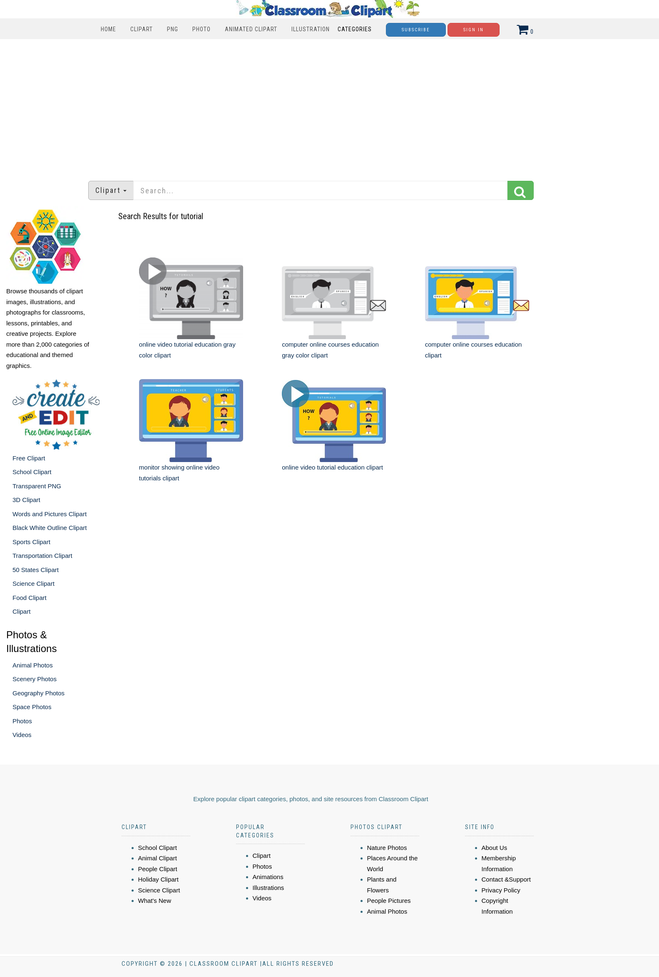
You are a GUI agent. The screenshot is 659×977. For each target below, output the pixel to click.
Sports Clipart (31, 541)
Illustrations (268, 887)
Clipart (141, 29)
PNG (172, 29)
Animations (268, 876)
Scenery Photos (34, 678)
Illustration (310, 29)
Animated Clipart (251, 29)
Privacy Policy (501, 890)
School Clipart (31, 471)
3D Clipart (26, 499)
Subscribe (416, 29)
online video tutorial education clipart (332, 467)
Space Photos (31, 706)
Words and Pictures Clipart (49, 513)
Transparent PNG (36, 486)
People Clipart (157, 868)
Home (108, 29)
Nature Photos (387, 847)
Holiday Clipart (158, 879)
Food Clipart (29, 597)
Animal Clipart (157, 858)
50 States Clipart (35, 569)
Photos (22, 721)
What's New (155, 900)
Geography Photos (38, 693)
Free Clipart (28, 458)
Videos (22, 734)
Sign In (473, 29)
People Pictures (389, 900)
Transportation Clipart (42, 555)
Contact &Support (506, 879)
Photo (201, 29)
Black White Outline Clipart (49, 527)
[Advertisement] (329, 105)
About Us (494, 847)
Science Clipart (33, 583)
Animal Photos (32, 665)
